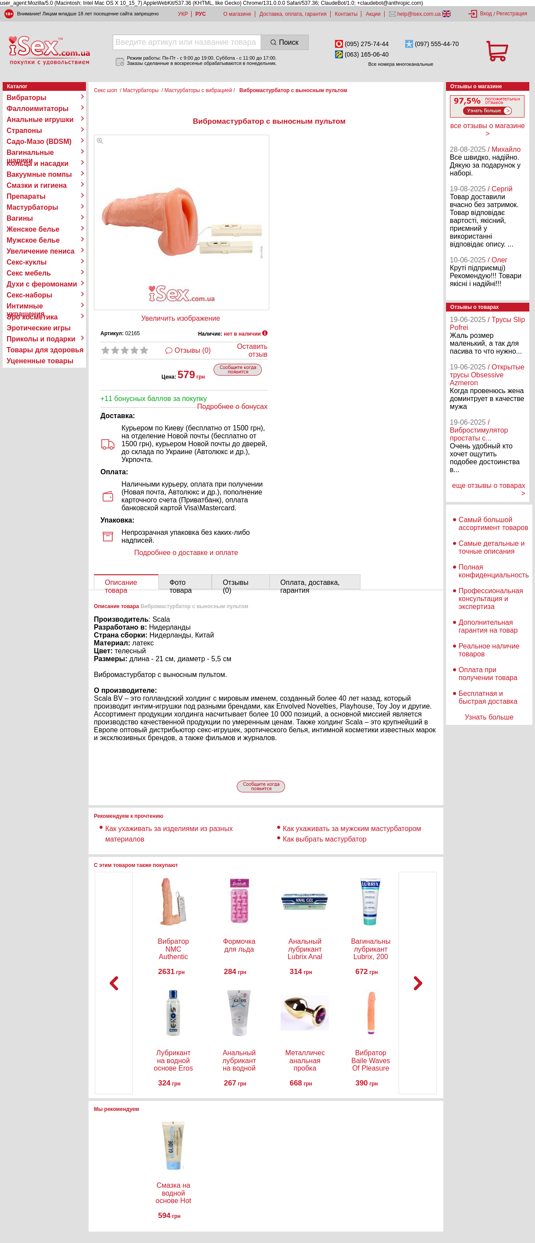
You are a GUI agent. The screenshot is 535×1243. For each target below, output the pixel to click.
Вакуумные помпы (39, 174)
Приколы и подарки (41, 339)
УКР (183, 14)
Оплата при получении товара (488, 673)
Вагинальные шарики (30, 153)
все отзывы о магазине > (487, 129)
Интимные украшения (26, 306)
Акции (373, 14)
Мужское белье (33, 240)
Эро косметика (32, 317)
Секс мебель (29, 273)
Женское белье (33, 229)
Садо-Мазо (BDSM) (39, 141)
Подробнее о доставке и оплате (186, 552)
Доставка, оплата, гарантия (293, 14)
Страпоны (24, 130)
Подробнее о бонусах (232, 406)
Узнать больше (489, 717)
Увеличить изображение (180, 318)
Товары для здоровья (45, 350)
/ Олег (497, 260)
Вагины (20, 218)
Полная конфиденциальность (494, 571)
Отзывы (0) (193, 350)
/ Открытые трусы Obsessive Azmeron (487, 375)
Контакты (346, 14)
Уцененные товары (40, 361)
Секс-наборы (29, 295)
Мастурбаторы (32, 207)
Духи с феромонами (42, 284)
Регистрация (511, 14)
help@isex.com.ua (419, 14)
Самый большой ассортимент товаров (493, 523)
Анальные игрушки (40, 119)
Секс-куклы (26, 262)
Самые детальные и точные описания (492, 547)
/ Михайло (504, 149)
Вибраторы (26, 97)
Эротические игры (39, 328)
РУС (200, 14)
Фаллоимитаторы (38, 108)
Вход (486, 14)
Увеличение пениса (41, 251)
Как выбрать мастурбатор (325, 839)
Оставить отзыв (252, 350)
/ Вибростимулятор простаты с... (479, 430)
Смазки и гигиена (37, 185)
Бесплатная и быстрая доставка (488, 697)
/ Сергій (500, 189)
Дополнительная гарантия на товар (488, 626)
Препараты (26, 196)
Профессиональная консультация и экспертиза (491, 598)
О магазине (237, 14)
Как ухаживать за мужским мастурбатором (352, 828)
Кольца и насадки (37, 163)
